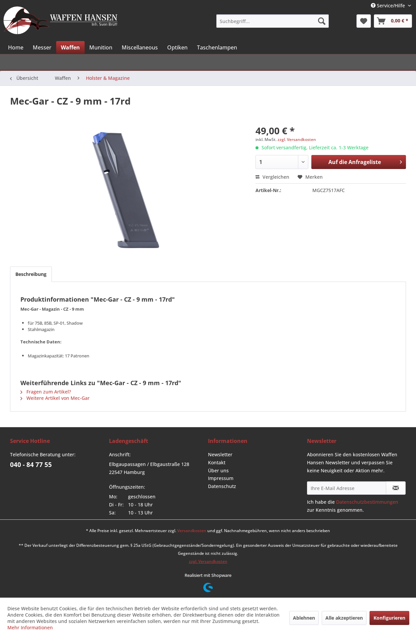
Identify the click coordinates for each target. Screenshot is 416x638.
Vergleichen (272, 177)
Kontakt (216, 462)
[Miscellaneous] (140, 47)
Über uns (218, 470)
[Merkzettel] (363, 21)
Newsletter (220, 454)
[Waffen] (70, 47)
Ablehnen (304, 618)
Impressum (220, 478)
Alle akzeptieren (344, 618)
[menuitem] (272, 21)
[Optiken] (177, 47)
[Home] (15, 47)
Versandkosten (191, 530)
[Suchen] (322, 21)
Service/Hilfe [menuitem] (388, 5)
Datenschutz (222, 486)
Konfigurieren (389, 618)
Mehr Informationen (30, 627)
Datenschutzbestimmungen (367, 502)
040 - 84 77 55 (31, 464)
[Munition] (101, 47)
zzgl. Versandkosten (297, 139)
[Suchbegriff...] (272, 21)
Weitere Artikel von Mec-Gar (55, 398)
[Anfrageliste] (393, 21)
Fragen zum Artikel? (45, 391)
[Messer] (42, 47)
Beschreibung (30, 274)
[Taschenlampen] (217, 47)
